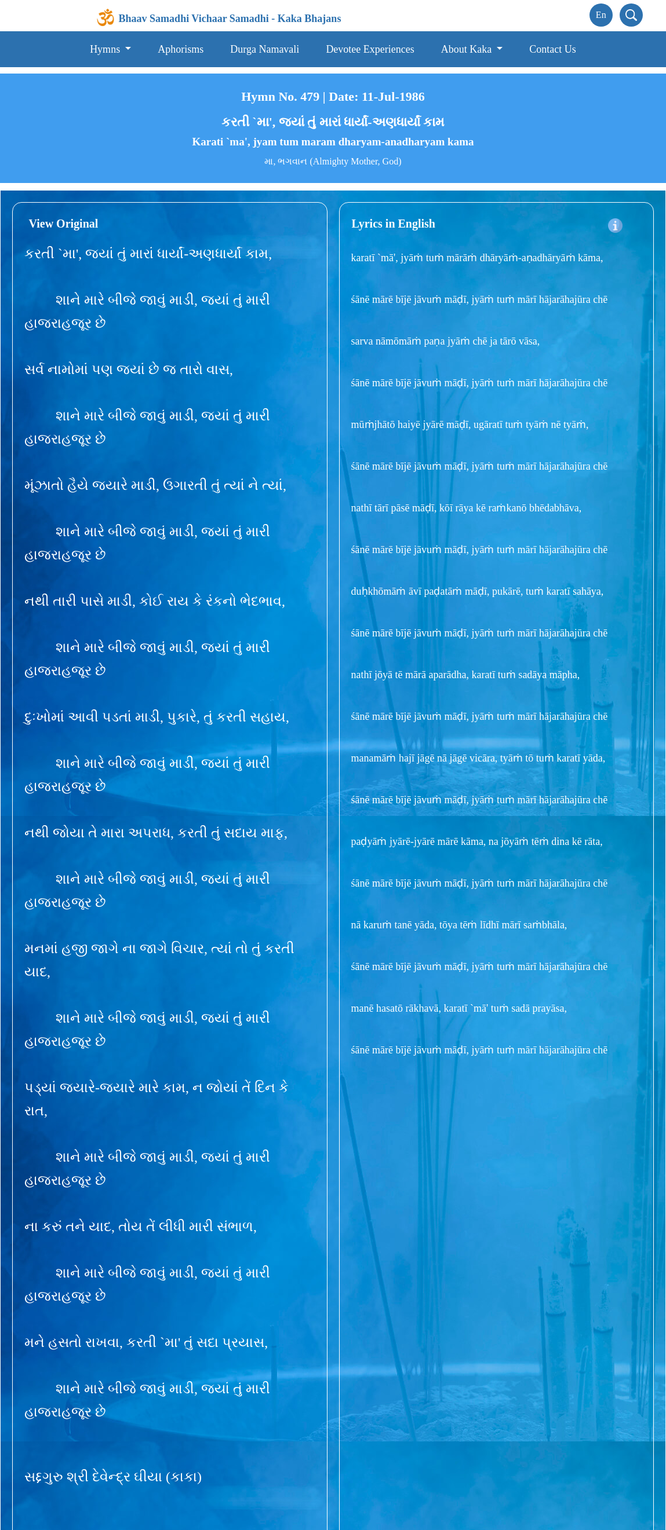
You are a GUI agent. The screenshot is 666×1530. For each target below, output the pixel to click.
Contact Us (552, 49)
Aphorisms (180, 49)
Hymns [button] (106, 49)
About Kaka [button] (467, 49)
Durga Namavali (264, 49)
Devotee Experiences (370, 49)
